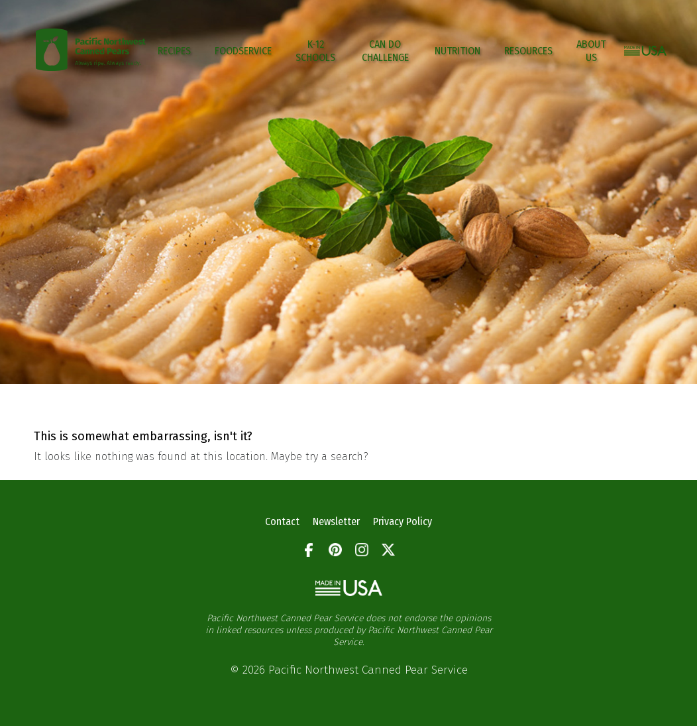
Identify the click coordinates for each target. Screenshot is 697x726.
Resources (528, 50)
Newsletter (336, 521)
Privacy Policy (402, 521)
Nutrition (457, 50)
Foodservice (243, 50)
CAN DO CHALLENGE (385, 51)
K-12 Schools (315, 51)
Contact (282, 521)
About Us (591, 51)
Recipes (174, 50)
